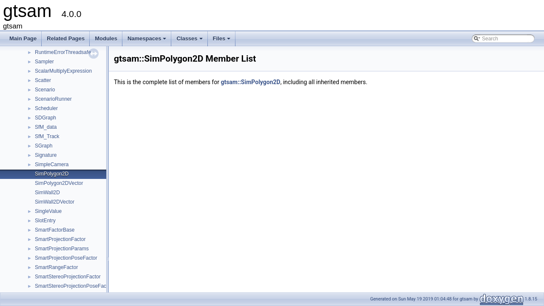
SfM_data (46, 127)
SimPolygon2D (51, 174)
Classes (190, 40)
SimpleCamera (51, 164)
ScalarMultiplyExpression (63, 71)
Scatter (43, 80)
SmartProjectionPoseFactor (66, 258)
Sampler (44, 62)
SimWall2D (47, 193)
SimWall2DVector (54, 202)
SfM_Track (47, 136)
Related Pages (66, 38)
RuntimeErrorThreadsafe (63, 52)
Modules (106, 38)
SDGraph (45, 118)
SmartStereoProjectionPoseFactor (73, 286)
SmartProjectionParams (62, 249)
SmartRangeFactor (56, 267)
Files (222, 40)
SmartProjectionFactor (60, 239)
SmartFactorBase (54, 230)
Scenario (45, 90)
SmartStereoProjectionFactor (68, 277)
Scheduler (46, 108)
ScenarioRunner (53, 99)
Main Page (23, 38)
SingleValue (48, 211)
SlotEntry (45, 221)
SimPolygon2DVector (59, 183)
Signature (46, 155)
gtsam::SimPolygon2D (250, 82)
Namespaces (148, 40)
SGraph (43, 146)
